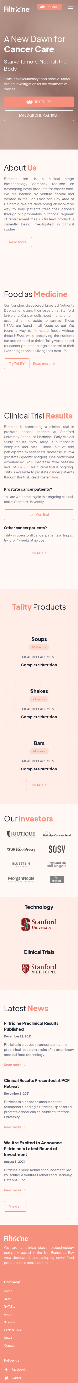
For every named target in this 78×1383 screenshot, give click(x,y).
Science (9, 1322)
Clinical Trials (12, 1330)
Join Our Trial (39, 514)
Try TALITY (17, 363)
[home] (17, 9)
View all (15, 1206)
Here (54, 477)
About (8, 1314)
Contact (10, 1345)
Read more (18, 242)
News (8, 1337)
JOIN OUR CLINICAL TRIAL (39, 115)
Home (8, 1291)
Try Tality (9, 1306)
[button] (70, 7)
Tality (7, 1299)
